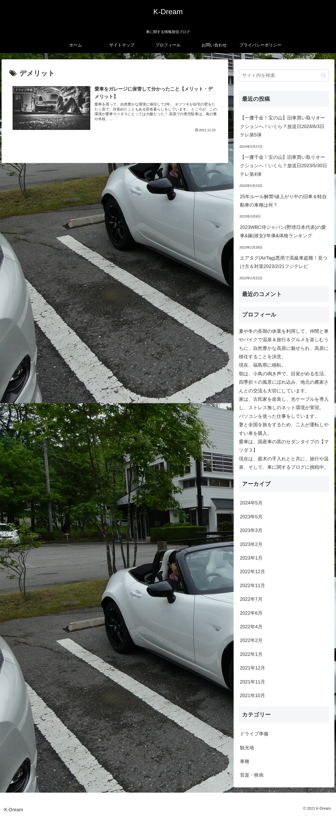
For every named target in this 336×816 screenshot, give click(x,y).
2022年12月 (252, 571)
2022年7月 (251, 599)
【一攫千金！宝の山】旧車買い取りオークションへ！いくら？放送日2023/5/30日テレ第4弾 (283, 166)
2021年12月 (252, 668)
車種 (244, 761)
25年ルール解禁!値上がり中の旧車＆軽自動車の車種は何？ (283, 201)
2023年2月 (251, 544)
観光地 (247, 747)
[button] (323, 75)
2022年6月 (251, 613)
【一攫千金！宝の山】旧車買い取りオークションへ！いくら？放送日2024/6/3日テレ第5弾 (282, 126)
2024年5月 (251, 503)
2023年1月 (251, 558)
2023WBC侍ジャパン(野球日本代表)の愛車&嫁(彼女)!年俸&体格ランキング (283, 231)
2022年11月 (252, 585)
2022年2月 (251, 640)
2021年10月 (252, 695)
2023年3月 (251, 530)
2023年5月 (251, 516)
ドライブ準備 (254, 733)
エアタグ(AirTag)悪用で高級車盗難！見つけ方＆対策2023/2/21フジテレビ (283, 262)
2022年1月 (251, 654)
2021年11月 (252, 682)
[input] (284, 75)
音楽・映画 (252, 775)
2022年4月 (251, 626)
